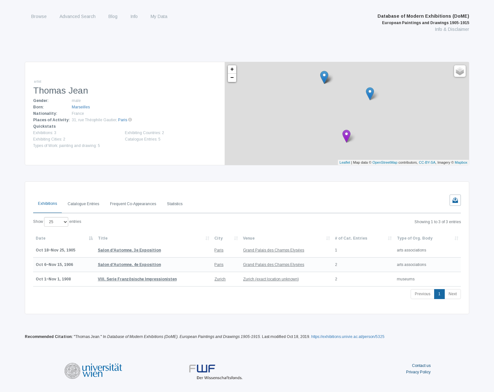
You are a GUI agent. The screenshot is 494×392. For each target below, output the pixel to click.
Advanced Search (78, 16)
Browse (39, 16)
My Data (159, 16)
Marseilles (81, 107)
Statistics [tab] (174, 204)
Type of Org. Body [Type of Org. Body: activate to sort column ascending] (415, 238)
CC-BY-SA (427, 162)
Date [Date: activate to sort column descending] (40, 238)
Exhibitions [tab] (47, 203)
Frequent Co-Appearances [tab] (133, 204)
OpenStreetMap (384, 162)
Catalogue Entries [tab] (83, 204)
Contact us (421, 365)
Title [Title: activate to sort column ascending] (102, 238)
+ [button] (232, 69)
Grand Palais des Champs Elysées (273, 250)
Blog (112, 16)
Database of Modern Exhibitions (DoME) (423, 19)
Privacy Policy (418, 372)
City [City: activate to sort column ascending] (218, 238)
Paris (122, 120)
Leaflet (345, 162)
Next (453, 294)
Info (134, 16)
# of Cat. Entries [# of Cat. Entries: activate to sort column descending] (351, 238)
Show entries (57, 222)
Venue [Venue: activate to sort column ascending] (249, 238)
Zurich (220, 279)
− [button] (232, 78)
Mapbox (461, 162)
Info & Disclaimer (452, 29)
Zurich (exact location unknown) (271, 279)
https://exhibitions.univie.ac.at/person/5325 (348, 336)
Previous (422, 294)
